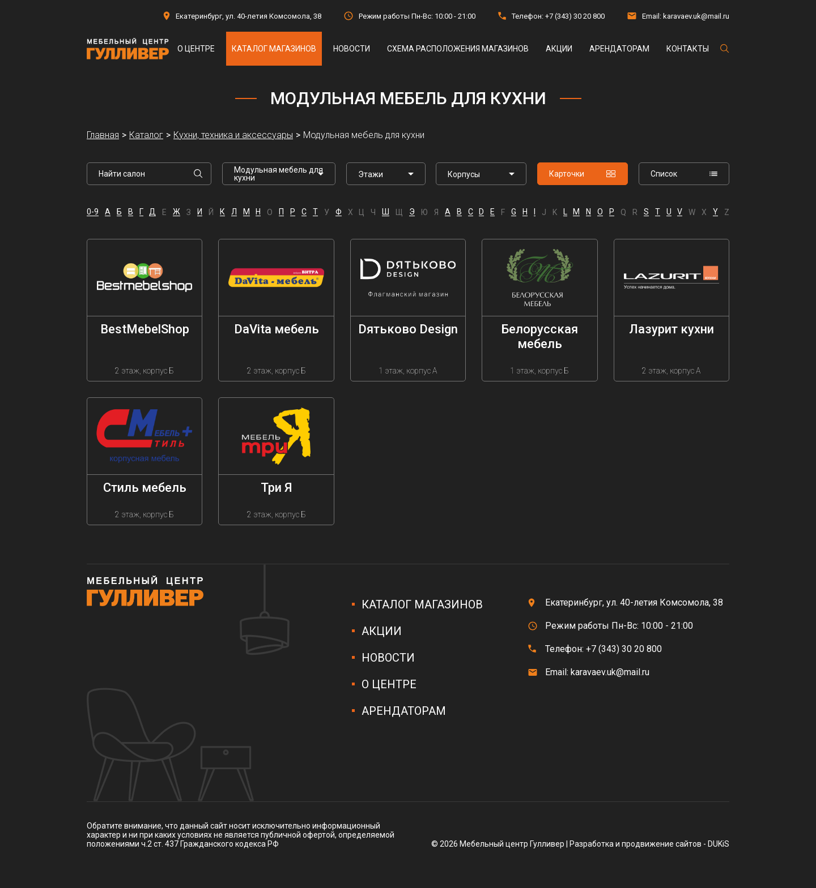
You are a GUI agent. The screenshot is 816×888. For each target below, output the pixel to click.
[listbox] (386, 173)
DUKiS (718, 843)
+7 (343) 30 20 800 (575, 16)
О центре (196, 48)
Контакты (687, 48)
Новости (351, 48)
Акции (559, 48)
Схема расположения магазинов (458, 48)
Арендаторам (619, 48)
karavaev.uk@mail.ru (696, 16)
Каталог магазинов (274, 48)
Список (684, 173)
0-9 (93, 212)
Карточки (582, 174)
